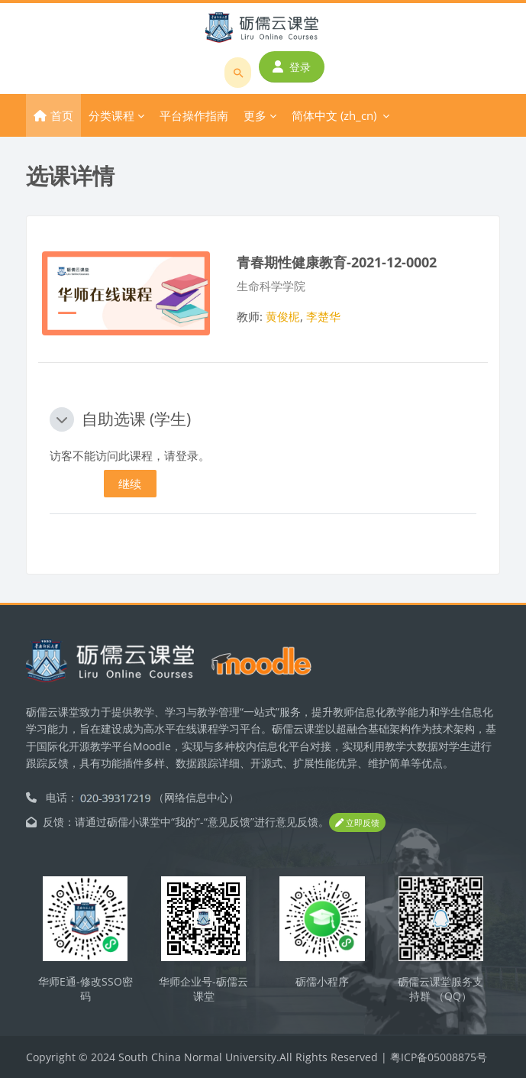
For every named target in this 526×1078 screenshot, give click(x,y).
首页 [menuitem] (61, 115)
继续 (129, 483)
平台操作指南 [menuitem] (194, 115)
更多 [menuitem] (255, 115)
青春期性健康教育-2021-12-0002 (337, 261)
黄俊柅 (283, 316)
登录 (292, 67)
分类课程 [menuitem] (111, 115)
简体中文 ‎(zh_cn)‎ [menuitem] (334, 115)
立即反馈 (357, 822)
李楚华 (323, 316)
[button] (62, 419)
